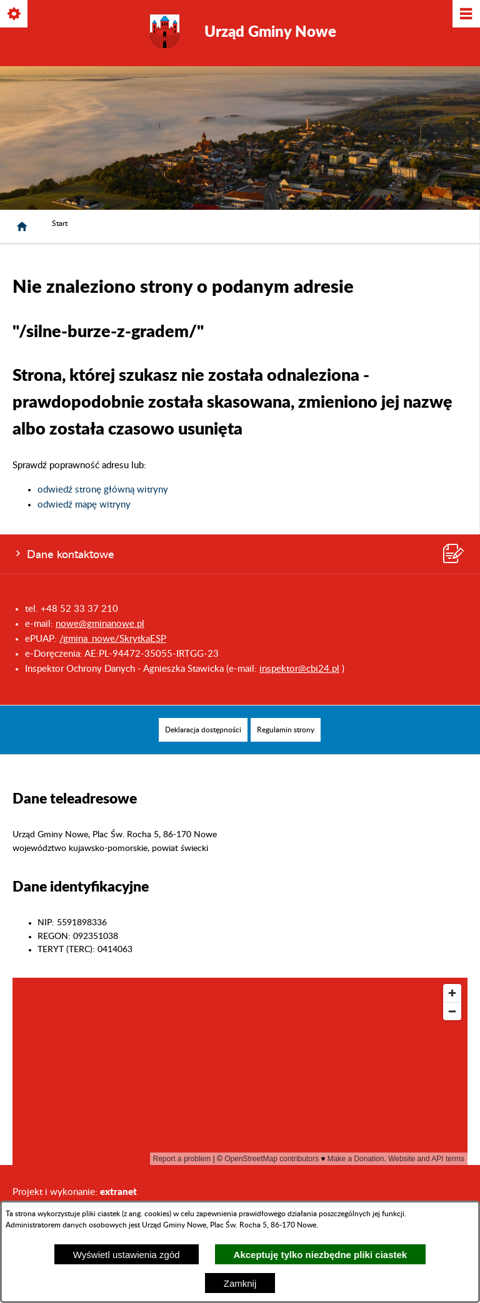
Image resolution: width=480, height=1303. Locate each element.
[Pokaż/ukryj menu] (465, 14)
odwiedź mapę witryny (84, 504)
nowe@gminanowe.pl (100, 624)
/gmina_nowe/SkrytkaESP (112, 639)
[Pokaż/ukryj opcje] (14, 14)
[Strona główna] (22, 226)
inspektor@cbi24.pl (299, 669)
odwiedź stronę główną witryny (103, 489)
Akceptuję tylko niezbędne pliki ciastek (321, 1254)
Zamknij (240, 1283)
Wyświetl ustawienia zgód (126, 1254)
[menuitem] (203, 730)
